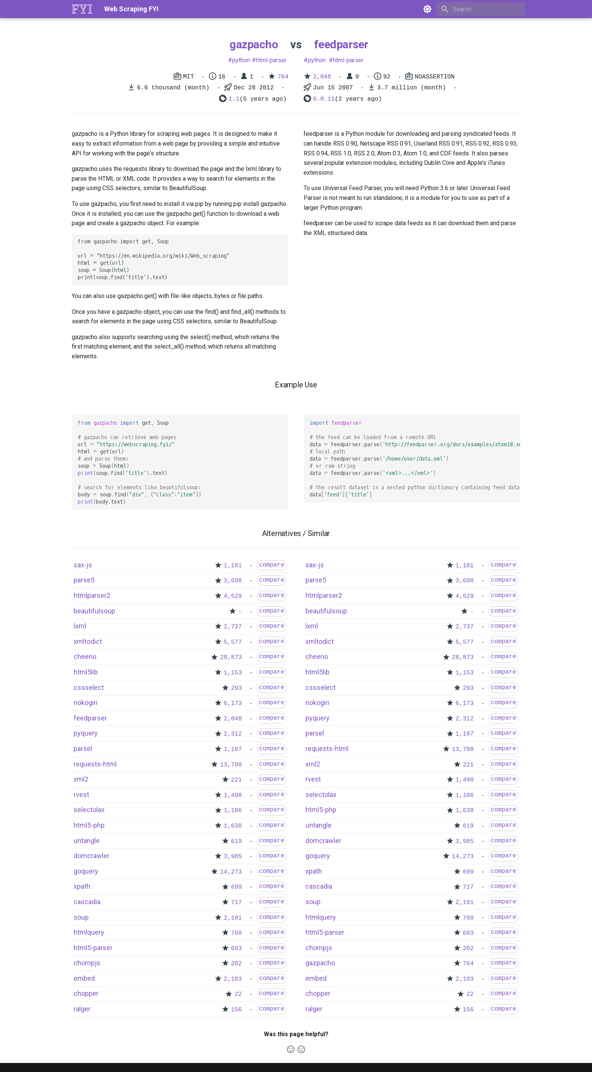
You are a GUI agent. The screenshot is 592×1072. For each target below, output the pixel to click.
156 (236, 1010)
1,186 (233, 810)
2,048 (322, 77)
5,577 (233, 642)
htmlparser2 (92, 595)
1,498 (233, 795)
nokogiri (85, 702)
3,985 (233, 856)
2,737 (233, 627)
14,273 (231, 872)
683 (236, 949)
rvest (81, 795)
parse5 (84, 580)
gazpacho (254, 44)
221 (236, 780)
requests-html (95, 764)
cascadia (87, 902)
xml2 (81, 779)
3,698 (233, 581)
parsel (83, 749)
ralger (82, 1009)
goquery (86, 871)
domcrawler (91, 856)
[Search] (480, 9)
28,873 (231, 657)
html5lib (86, 672)
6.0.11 (324, 99)
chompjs (87, 963)
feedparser (341, 44)
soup (81, 917)
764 (283, 77)
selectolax (89, 810)
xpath (82, 886)
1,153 (233, 673)
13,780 (231, 765)
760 (236, 933)
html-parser (271, 60)
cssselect (89, 687)
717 (236, 902)
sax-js (83, 565)
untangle (87, 841)
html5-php (89, 825)
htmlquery (89, 932)
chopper (86, 993)
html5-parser (93, 948)
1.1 (233, 99)
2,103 (233, 979)
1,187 (233, 749)
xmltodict (88, 641)
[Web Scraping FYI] (82, 9)
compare (271, 565)
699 (236, 887)
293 (236, 688)
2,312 (233, 734)
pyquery (86, 733)
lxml (80, 626)
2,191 (233, 918)
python (241, 60)
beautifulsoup (94, 611)
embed (84, 978)
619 (236, 841)
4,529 (233, 596)
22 (238, 994)
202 (236, 964)
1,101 (233, 566)
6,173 (233, 703)
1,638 (233, 826)
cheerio (85, 656)
